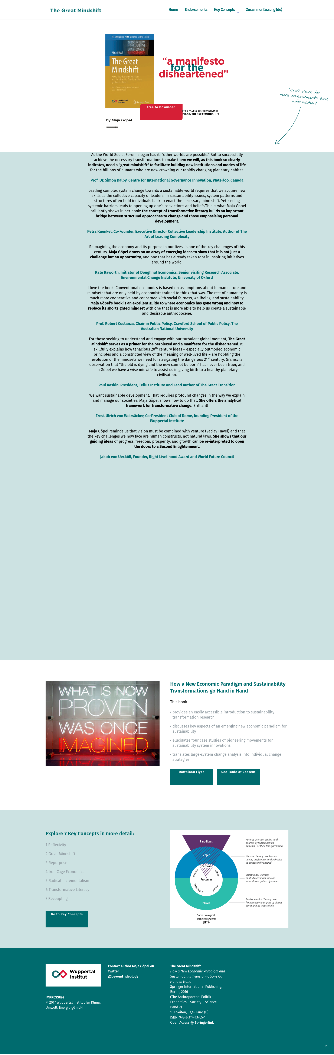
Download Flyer (191, 773)
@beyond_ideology (123, 977)
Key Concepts (224, 9)
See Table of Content (238, 773)
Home (173, 9)
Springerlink (204, 1023)
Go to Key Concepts (67, 915)
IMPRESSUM (55, 998)
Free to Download (157, 110)
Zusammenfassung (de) (264, 9)
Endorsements (196, 9)
